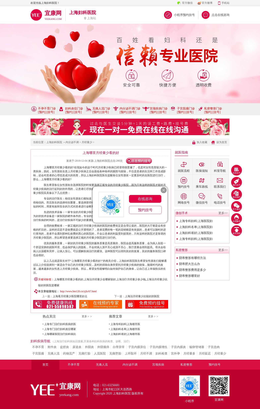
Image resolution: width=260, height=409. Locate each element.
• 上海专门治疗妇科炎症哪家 (59, 329)
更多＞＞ (87, 316)
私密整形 (186, 364)
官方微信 (187, 2)
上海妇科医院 (54, 142)
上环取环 (131, 353)
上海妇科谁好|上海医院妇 (196, 233)
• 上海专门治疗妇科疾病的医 (59, 324)
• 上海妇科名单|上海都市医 (124, 329)
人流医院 (100, 353)
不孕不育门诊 (47, 108)
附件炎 (52, 347)
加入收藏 (202, 142)
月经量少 (87, 142)
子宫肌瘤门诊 (186, 108)
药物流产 (69, 353)
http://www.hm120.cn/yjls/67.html (78, 291)
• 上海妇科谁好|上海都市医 (124, 334)
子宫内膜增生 (158, 347)
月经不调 (146, 353)
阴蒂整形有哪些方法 (192, 258)
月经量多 (189, 353)
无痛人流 (54, 353)
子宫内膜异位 (137, 347)
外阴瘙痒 (103, 347)
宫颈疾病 (158, 364)
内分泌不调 (72, 142)
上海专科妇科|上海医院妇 (196, 221)
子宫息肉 (214, 347)
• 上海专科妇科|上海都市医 (124, 324)
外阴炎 (89, 347)
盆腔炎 (64, 347)
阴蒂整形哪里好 (189, 275)
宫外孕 (175, 353)
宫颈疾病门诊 (159, 108)
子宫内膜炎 (178, 347)
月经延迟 (205, 353)
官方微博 (207, 2)
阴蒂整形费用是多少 (192, 270)
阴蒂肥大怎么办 (189, 264)
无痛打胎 (84, 353)
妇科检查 (161, 353)
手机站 (225, 2)
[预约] (42, 112)
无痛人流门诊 (101, 108)
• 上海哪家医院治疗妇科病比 (59, 334)
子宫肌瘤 (38, 353)
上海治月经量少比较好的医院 (142, 296)
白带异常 (119, 347)
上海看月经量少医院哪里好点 (70, 296)
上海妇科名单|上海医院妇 (196, 227)
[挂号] (50, 112)
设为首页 (221, 142)
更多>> (223, 213)
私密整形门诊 (213, 108)
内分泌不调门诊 (130, 108)
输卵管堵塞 (196, 347)
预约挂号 (215, 364)
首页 (45, 364)
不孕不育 (38, 347)
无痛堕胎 (115, 353)
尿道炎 (76, 347)
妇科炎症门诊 (74, 108)
